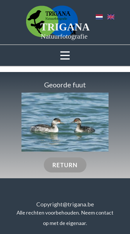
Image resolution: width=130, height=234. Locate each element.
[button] (65, 122)
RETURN (64, 164)
